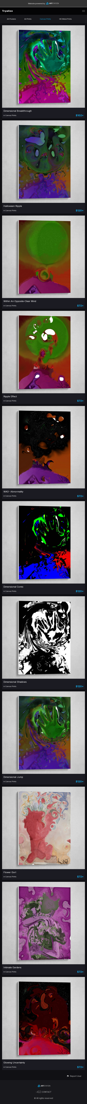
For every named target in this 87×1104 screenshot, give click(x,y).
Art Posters (11, 19)
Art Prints (27, 19)
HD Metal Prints (65, 19)
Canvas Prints (45, 19)
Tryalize (7, 11)
